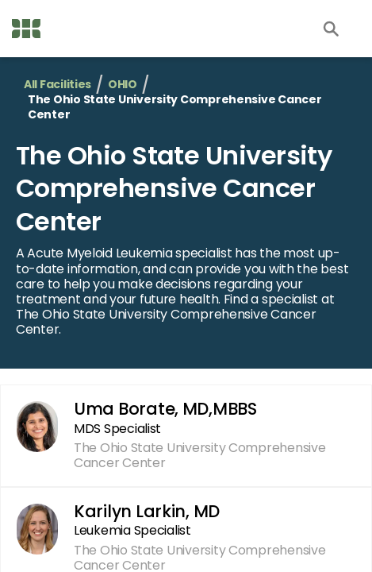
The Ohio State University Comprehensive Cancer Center (174, 188)
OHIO (122, 84)
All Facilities (57, 84)
